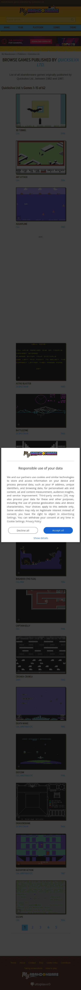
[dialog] (40, 495)
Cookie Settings (15, 521)
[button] (40, 538)
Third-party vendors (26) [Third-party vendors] (53, 495)
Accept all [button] (58, 530)
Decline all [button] (23, 530)
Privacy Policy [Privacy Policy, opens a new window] (33, 521)
